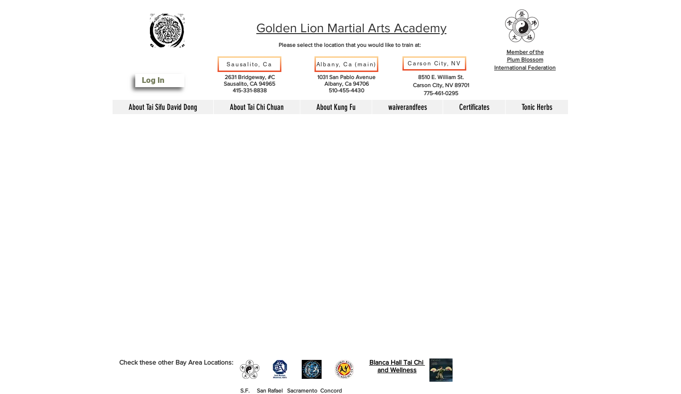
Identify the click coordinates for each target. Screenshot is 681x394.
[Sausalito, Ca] (249, 64)
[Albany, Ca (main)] (346, 64)
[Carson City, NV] (434, 63)
